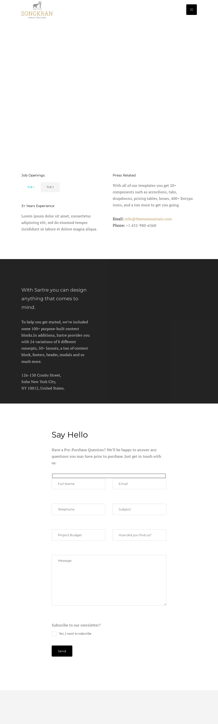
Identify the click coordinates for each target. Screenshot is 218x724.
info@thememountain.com (148, 219)
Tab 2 (50, 187)
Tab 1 (31, 187)
